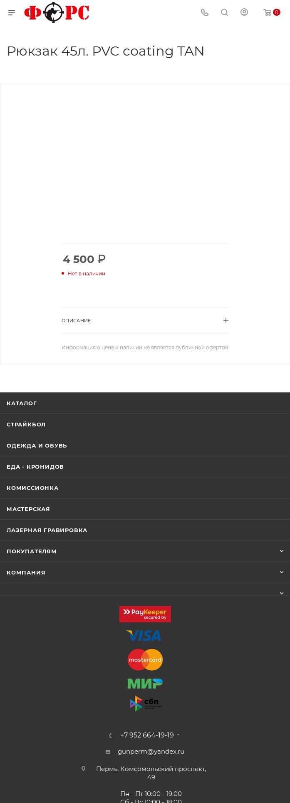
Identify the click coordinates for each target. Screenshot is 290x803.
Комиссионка (33, 487)
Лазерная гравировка (47, 530)
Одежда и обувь (37, 445)
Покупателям (32, 551)
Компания (26, 572)
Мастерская (28, 509)
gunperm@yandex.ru (151, 751)
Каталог (22, 403)
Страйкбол (26, 424)
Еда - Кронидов (35, 466)
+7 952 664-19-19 (147, 735)
